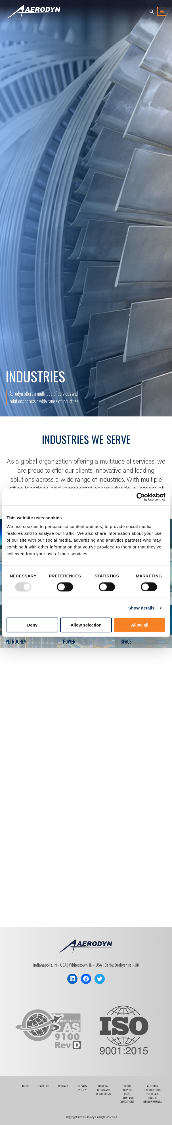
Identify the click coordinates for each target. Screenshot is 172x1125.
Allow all (139, 625)
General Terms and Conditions (103, 1089)
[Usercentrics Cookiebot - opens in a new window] (140, 497)
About (26, 1085)
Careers (44, 1085)
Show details (141, 607)
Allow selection (85, 625)
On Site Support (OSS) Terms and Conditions (127, 1093)
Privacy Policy (82, 1087)
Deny (32, 625)
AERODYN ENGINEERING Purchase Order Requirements (152, 1093)
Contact (63, 1085)
